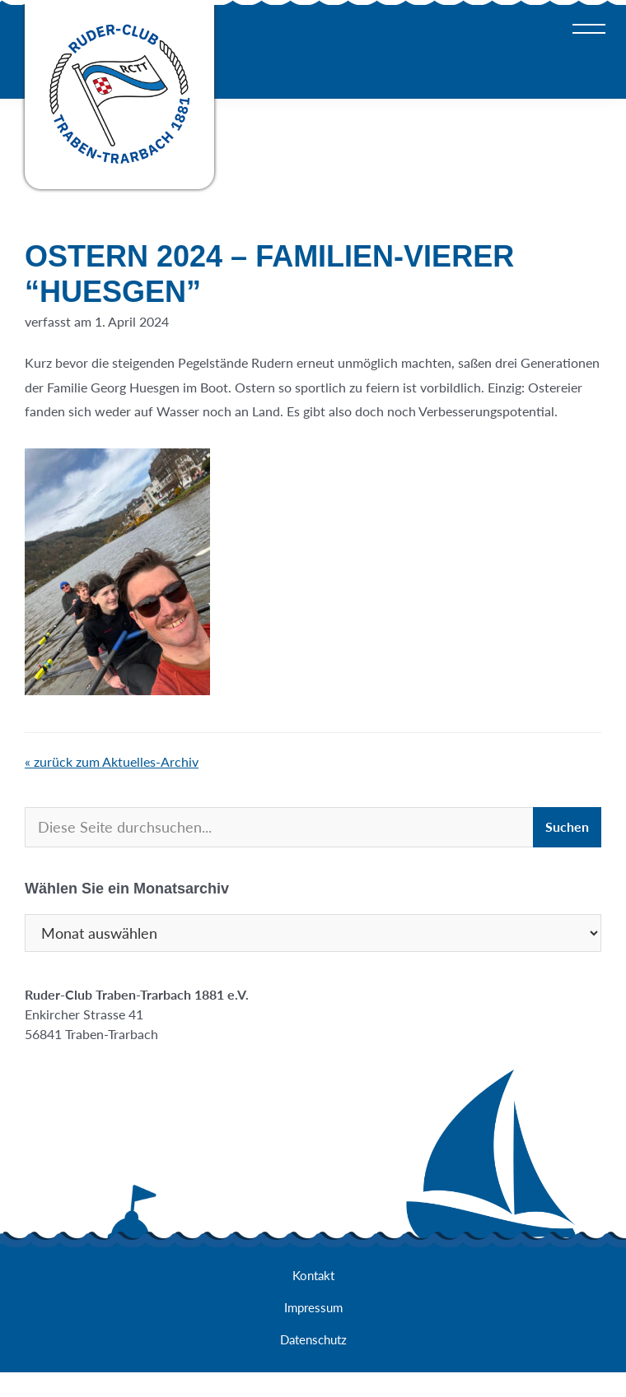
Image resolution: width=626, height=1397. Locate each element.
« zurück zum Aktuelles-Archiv (112, 761)
